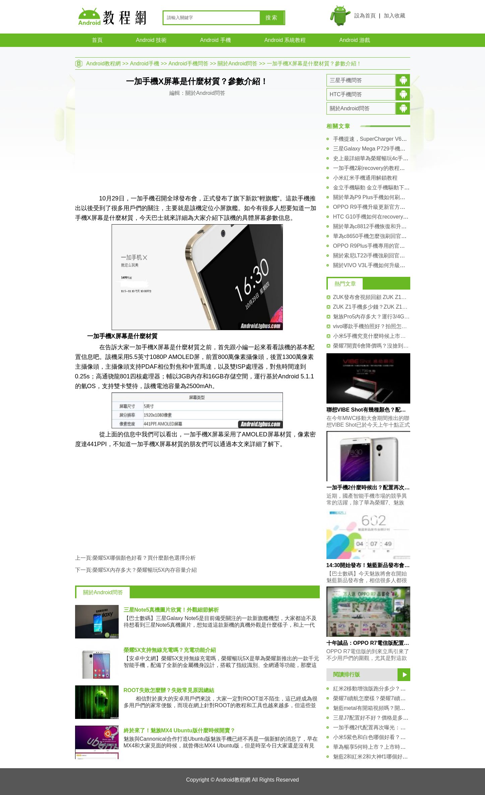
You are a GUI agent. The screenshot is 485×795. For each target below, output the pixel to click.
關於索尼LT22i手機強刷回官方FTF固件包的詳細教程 (395, 255)
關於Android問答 (237, 63)
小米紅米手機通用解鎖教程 (365, 178)
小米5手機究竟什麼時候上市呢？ (371, 336)
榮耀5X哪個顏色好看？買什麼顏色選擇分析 (144, 558)
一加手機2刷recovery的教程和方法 (374, 168)
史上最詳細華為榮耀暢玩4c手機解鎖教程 (381, 158)
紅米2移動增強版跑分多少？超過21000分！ (385, 688)
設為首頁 (365, 15)
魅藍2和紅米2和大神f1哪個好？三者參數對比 (386, 756)
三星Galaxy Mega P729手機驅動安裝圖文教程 (388, 148)
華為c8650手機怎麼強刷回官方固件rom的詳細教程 (393, 236)
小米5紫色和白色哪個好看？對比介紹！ (380, 737)
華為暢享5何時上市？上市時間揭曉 (375, 747)
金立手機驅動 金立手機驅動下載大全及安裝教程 (390, 187)
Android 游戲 (354, 40)
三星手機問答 (346, 80)
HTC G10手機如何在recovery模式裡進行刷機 (387, 217)
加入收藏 (394, 15)
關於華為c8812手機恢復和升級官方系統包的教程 (391, 226)
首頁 (97, 40)
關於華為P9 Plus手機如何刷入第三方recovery (387, 197)
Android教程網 (103, 63)
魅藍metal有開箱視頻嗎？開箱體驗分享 (380, 708)
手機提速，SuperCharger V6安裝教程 (378, 139)
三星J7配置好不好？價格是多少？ (373, 718)
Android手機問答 (188, 63)
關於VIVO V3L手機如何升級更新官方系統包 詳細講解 (397, 265)
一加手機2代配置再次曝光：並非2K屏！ (380, 727)
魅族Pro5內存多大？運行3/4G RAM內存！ (371, 316)
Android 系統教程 (285, 40)
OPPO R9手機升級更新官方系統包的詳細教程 (388, 207)
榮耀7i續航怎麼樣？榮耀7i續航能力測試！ (383, 698)
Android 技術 (151, 40)
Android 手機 (215, 40)
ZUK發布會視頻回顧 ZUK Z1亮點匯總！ (371, 297)
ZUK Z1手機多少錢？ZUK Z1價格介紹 (371, 307)
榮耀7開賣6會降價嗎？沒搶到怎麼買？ (371, 346)
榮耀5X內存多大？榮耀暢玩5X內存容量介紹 (145, 570)
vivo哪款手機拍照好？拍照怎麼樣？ (371, 326)
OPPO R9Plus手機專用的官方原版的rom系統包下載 (395, 246)
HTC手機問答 (346, 94)
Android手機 (144, 63)
